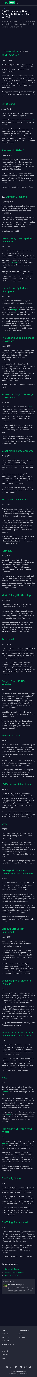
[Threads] (11, 1367)
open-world (30, 120)
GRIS (9, 1114)
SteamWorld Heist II (13, 150)
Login (12, 3)
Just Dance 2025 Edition (15, 499)
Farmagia (7, 550)
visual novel (14, 262)
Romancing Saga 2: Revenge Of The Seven (17, 396)
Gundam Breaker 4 (16, 196)
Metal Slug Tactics (12, 735)
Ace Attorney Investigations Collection (17, 240)
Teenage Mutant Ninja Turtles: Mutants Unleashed (17, 872)
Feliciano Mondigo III (11, 51)
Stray (4, 823)
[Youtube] (7, 1367)
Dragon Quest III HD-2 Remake (14, 683)
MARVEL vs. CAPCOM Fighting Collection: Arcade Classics (18, 1034)
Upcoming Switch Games (14, 1272)
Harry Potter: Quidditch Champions (15, 290)
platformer (6, 67)
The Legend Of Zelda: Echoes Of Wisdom (18, 339)
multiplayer (15, 310)
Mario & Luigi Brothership (16, 595)
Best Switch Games (12, 1269)
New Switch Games (12, 1275)
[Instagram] (25, 1367)
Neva (4, 1077)
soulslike (5, 1143)
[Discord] (16, 1367)
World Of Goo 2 (10, 55)
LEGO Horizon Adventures (16, 784)
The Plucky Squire (12, 1178)
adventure (5, 1092)
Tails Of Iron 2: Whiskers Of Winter (17, 1130)
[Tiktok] (30, 1367)
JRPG (30, 407)
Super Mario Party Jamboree (17, 450)
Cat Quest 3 (8, 103)
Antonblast (8, 639)
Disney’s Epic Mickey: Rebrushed (13, 930)
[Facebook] (21, 1367)
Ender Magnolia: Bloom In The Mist (16, 982)
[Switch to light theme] (17, 3)
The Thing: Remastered (15, 1222)
